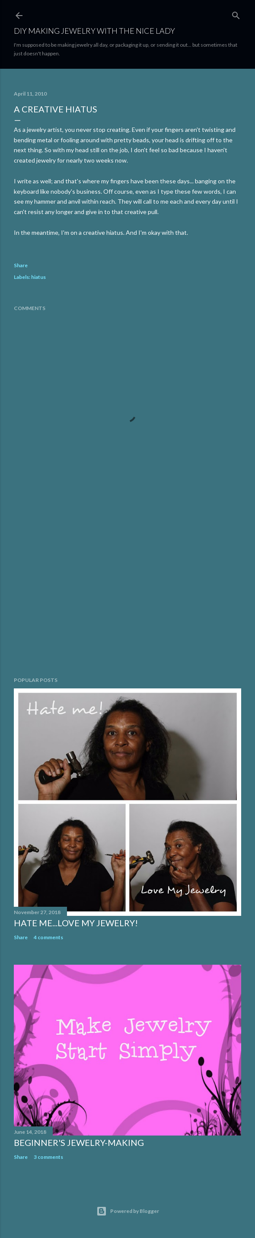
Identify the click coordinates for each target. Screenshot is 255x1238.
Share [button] (21, 265)
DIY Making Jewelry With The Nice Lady (94, 30)
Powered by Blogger (127, 1211)
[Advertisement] (127, 594)
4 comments (48, 937)
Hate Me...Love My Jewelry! (76, 923)
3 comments (48, 1157)
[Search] (236, 13)
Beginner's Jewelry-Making (79, 1142)
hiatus (38, 277)
